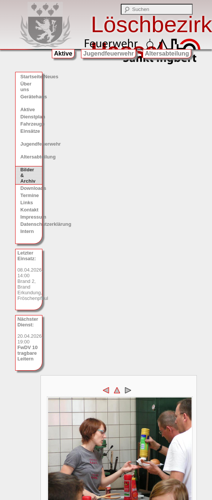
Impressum (31, 217)
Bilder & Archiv (28, 175)
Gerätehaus (31, 96)
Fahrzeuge (31, 124)
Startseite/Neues (31, 76)
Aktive (63, 53)
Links (26, 202)
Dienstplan (31, 117)
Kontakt (29, 210)
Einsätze (30, 131)
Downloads (31, 188)
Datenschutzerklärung (31, 224)
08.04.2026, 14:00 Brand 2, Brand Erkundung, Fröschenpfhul (29, 275)
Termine (29, 195)
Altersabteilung (167, 53)
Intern (27, 231)
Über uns (25, 86)
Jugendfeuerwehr (108, 53)
